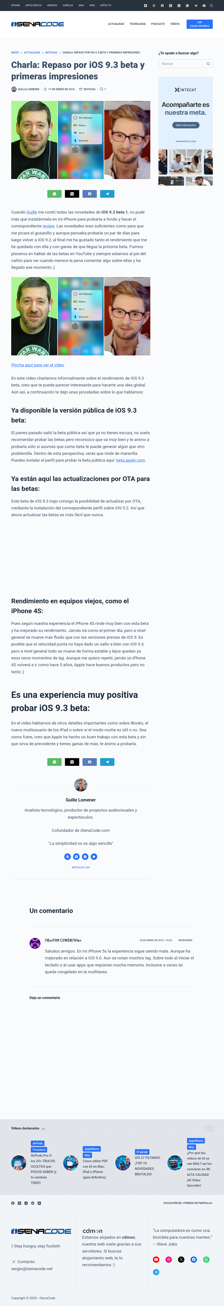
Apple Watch (33, 5)
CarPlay (68, 5)
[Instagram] (179, 5)
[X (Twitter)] (170, 5)
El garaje (142, 1152)
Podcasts (158, 24)
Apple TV (105, 5)
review (48, 226)
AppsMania (91, 1149)
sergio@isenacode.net (32, 1268)
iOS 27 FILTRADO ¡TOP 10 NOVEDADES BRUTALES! (147, 1166)
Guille (32, 212)
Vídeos (175, 24)
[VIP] (200, 24)
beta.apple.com (130, 460)
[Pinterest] (32, 1203)
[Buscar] (211, 5)
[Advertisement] (80, 555)
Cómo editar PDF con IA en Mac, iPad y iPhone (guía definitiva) (95, 1169)
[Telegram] (195, 5)
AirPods (52, 5)
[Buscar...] (181, 63)
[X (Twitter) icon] (76, 856)
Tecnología (138, 24)
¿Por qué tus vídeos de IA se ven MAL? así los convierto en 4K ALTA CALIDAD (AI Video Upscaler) (199, 1169)
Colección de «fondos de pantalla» (188, 1203)
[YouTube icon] (94, 856)
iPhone (15, 5)
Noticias (89, 89)
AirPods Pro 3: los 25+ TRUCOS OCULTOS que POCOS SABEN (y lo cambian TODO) (44, 1169)
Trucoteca (39, 1149)
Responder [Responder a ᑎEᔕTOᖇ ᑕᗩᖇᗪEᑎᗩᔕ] (185, 940)
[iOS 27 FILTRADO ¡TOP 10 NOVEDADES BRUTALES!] (122, 1163)
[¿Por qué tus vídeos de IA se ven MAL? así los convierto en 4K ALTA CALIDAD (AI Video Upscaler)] (175, 1163)
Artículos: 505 (81, 867)
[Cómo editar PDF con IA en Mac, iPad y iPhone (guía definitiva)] (70, 1163)
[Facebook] (162, 5)
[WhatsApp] (187, 5)
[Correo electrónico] (204, 5)
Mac (81, 5)
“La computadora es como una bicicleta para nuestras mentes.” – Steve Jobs (182, 1237)
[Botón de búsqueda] (208, 63)
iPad (92, 5)
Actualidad (116, 24)
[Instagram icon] (85, 856)
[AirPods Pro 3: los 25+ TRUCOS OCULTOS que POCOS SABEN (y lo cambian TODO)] (18, 1163)
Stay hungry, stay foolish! (37, 1246)
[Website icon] (67, 856)
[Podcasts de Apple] (153, 5)
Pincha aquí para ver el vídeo (37, 365)
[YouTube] (145, 5)
